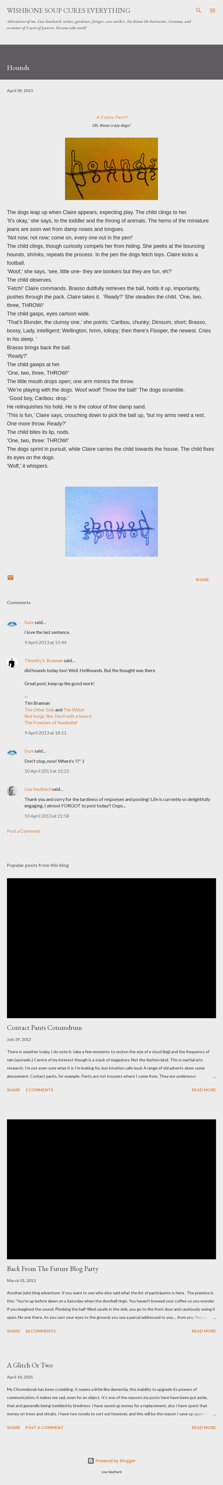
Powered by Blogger (111, 1460)
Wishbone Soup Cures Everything (68, 10)
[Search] (198, 10)
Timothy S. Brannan (43, 660)
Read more (204, 1089)
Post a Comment (23, 831)
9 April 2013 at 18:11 (45, 732)
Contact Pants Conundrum (44, 1027)
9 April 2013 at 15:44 (45, 642)
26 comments (40, 1330)
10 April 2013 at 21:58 (46, 815)
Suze (29, 622)
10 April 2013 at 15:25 (46, 771)
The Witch (73, 709)
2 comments (39, 1089)
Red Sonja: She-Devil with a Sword (57, 716)
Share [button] (202, 579)
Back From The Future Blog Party (52, 1268)
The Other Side (39, 709)
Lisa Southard (37, 789)
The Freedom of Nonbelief (51, 722)
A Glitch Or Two (30, 1365)
